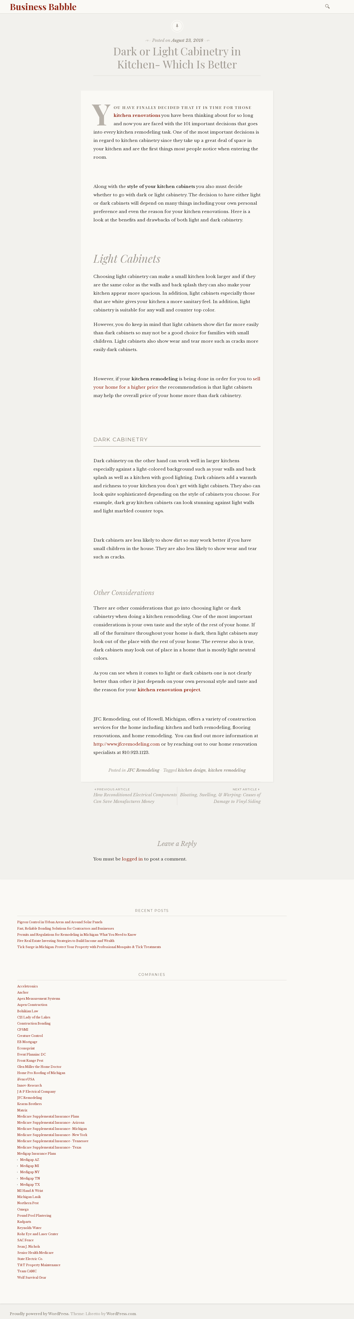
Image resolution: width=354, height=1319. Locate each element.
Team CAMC (27, 1271)
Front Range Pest (30, 1060)
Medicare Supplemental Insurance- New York (52, 1135)
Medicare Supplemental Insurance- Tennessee (52, 1141)
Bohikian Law (27, 1011)
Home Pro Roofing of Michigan (41, 1073)
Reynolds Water (29, 1228)
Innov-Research (29, 1085)
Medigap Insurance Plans (36, 1153)
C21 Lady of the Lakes (33, 1017)
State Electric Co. (30, 1259)
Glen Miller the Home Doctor (39, 1067)
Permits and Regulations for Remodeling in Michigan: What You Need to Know (76, 934)
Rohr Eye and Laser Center (37, 1234)
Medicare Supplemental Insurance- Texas (49, 1147)
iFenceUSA (25, 1079)
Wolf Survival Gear (31, 1277)
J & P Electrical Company (36, 1091)
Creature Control (30, 1036)
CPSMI (22, 1029)
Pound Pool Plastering (34, 1215)
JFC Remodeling (143, 770)
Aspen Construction (32, 1005)
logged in (132, 859)
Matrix (22, 1110)
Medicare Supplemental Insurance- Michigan (52, 1129)
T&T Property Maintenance (38, 1265)
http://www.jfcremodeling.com (126, 744)
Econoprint (26, 1048)
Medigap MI (29, 1166)
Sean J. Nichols (28, 1246)
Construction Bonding (34, 1023)
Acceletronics (27, 986)
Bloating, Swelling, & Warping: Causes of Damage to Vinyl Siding (219, 795)
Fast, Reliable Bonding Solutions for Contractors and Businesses (65, 928)
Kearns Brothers (29, 1104)
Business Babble (43, 6)
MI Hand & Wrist (30, 1191)
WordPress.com (121, 1314)
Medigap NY (30, 1172)
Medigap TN (30, 1178)
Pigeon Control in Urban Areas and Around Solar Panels (60, 922)
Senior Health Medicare (35, 1253)
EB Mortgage (27, 1042)
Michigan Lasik (29, 1197)
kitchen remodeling (227, 770)
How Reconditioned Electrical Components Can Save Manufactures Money (135, 795)
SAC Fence (25, 1240)
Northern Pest (28, 1203)
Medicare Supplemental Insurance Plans (48, 1116)
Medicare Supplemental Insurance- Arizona (50, 1122)
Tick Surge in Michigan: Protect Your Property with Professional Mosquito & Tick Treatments (89, 947)
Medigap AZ (29, 1160)
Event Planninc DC (31, 1054)
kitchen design (192, 770)
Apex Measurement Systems (38, 998)
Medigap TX (30, 1184)
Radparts (24, 1222)
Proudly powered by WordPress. (40, 1314)
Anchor (23, 992)
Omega (23, 1209)
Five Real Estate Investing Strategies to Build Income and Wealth (65, 941)
